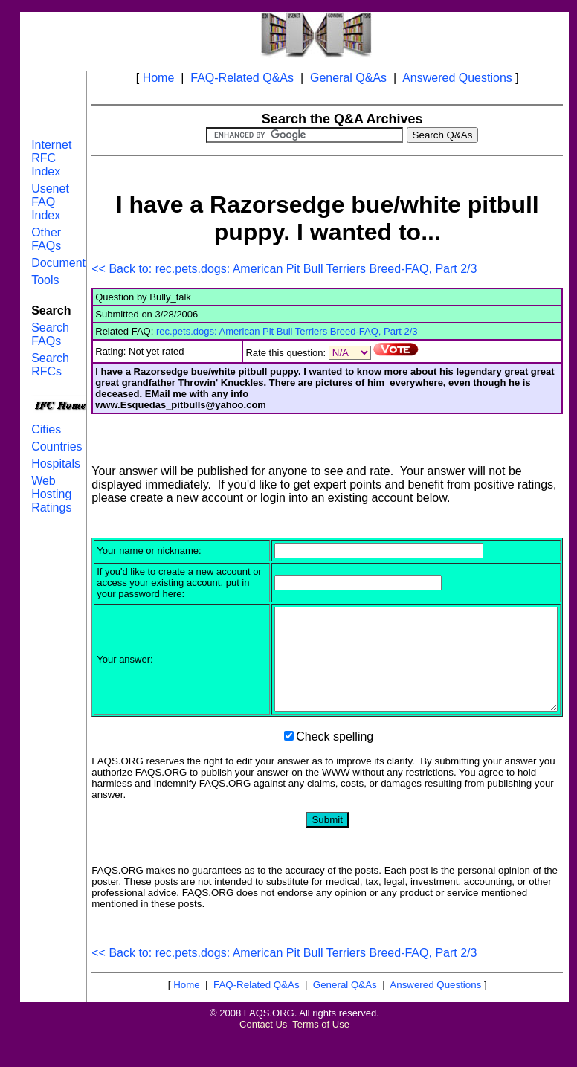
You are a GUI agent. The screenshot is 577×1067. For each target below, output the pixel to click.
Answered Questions (457, 77)
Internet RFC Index (51, 158)
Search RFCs (50, 365)
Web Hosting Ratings (51, 494)
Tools (45, 280)
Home (159, 77)
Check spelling (334, 767)
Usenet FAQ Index (50, 202)
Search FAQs (50, 334)
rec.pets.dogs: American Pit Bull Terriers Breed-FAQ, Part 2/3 (287, 331)
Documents (61, 263)
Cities (46, 429)
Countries (56, 446)
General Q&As (348, 77)
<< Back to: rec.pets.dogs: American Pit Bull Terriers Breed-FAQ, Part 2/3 (284, 268)
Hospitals (55, 463)
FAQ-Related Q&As (242, 77)
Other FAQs (46, 239)
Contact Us (263, 1055)
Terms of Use (320, 1055)
